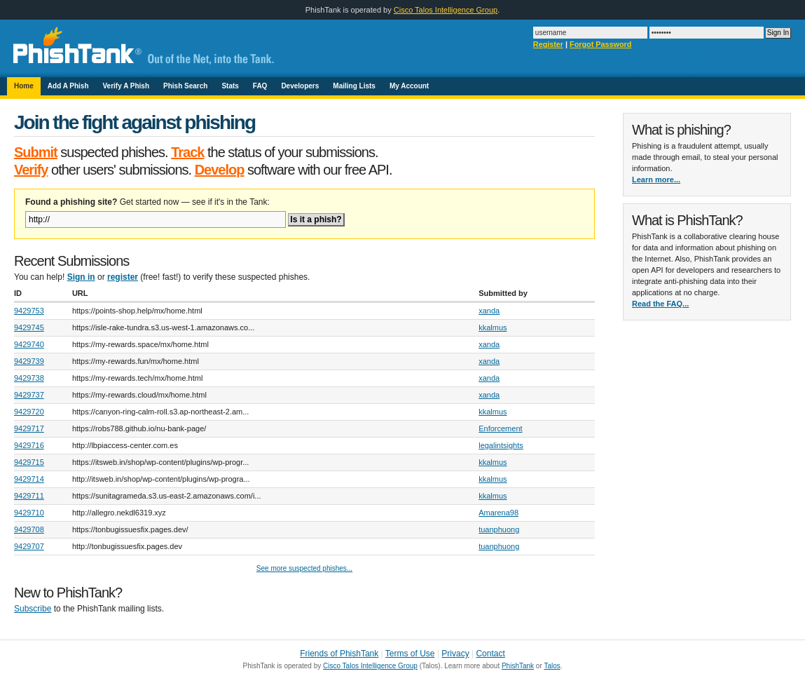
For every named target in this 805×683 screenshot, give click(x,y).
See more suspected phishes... (304, 568)
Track (187, 152)
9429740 (29, 344)
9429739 (29, 361)
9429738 (29, 378)
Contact (490, 653)
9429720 (29, 411)
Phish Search (185, 86)
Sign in (81, 277)
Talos (552, 666)
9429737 (29, 395)
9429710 (29, 512)
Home (24, 86)
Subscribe (32, 609)
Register (548, 44)
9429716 (29, 445)
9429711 (29, 496)
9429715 (29, 462)
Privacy (455, 653)
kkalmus (493, 327)
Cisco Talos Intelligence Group (445, 10)
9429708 (29, 529)
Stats (229, 86)
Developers (300, 86)
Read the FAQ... (660, 303)
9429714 (29, 479)
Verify (31, 169)
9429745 (29, 327)
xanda (489, 310)
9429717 (29, 428)
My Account (409, 86)
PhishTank (518, 666)
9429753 (29, 310)
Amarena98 (498, 512)
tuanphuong (499, 529)
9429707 (29, 546)
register (122, 277)
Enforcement (500, 428)
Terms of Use (410, 653)
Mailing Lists (354, 86)
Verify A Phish (126, 86)
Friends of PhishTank (339, 653)
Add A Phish (68, 86)
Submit (35, 152)
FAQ (260, 86)
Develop (220, 169)
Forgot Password (600, 44)
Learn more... (656, 179)
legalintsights (501, 445)
